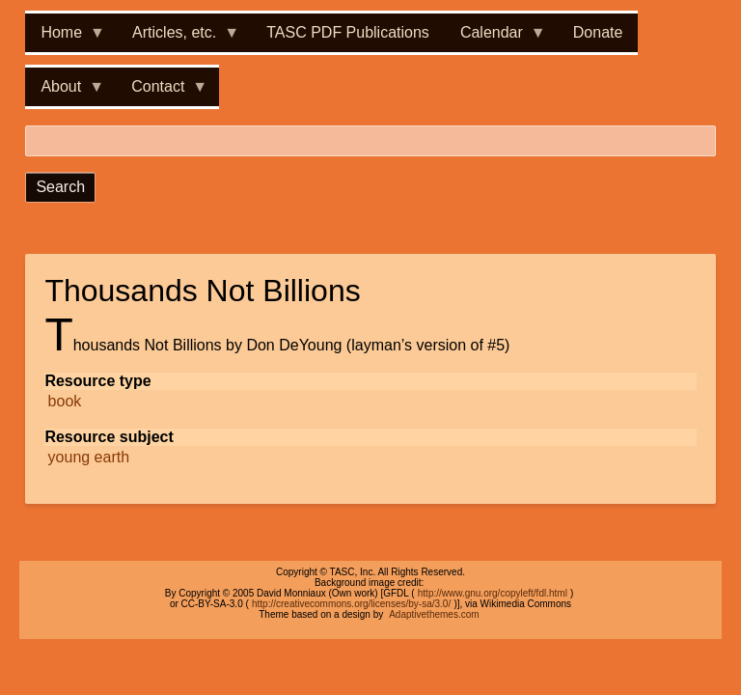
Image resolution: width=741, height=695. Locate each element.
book (65, 401)
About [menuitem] (64, 92)
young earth (89, 457)
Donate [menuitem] (598, 32)
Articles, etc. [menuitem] (178, 38)
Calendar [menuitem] (495, 38)
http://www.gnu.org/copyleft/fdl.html (492, 593)
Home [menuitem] (65, 38)
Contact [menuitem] (161, 92)
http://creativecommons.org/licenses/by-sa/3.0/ (351, 603)
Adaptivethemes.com (434, 614)
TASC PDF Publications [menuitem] (347, 32)
